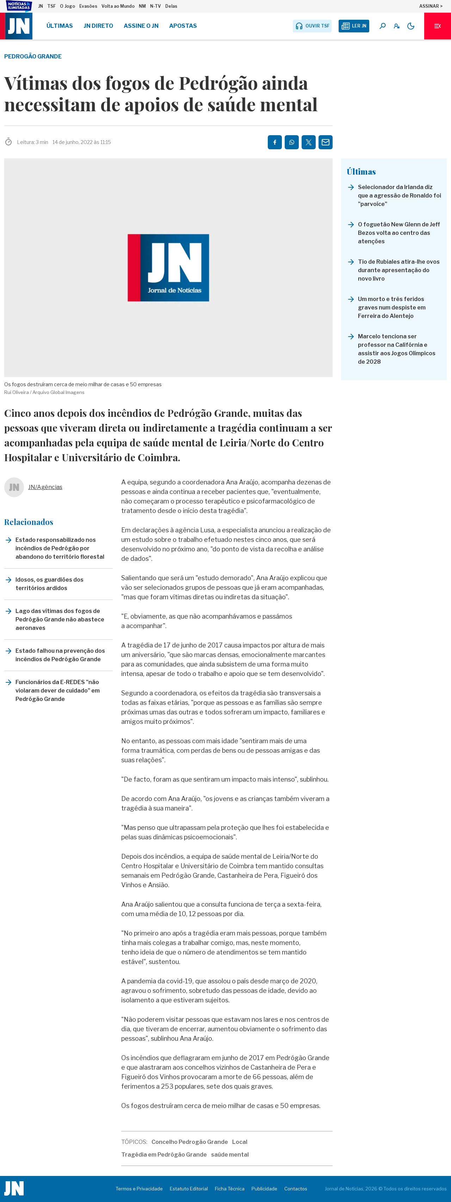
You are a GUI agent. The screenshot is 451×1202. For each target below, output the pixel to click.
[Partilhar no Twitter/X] (309, 142)
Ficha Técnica (230, 1188)
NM (142, 6)
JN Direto (98, 26)
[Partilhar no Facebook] (275, 142)
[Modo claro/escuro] (410, 26)
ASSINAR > (431, 6)
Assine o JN (141, 26)
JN (40, 6)
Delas (171, 6)
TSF (51, 6)
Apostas (183, 26)
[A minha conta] (396, 26)
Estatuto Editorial (189, 1188)
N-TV (155, 6)
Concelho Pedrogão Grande (190, 1142)
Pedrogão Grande (33, 56)
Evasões (88, 6)
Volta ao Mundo (118, 6)
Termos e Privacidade (139, 1188)
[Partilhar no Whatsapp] (292, 142)
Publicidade (264, 1188)
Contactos (295, 1188)
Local (239, 1142)
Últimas (60, 26)
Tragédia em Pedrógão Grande (164, 1154)
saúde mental (230, 1154)
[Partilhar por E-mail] (326, 142)
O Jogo (67, 6)
